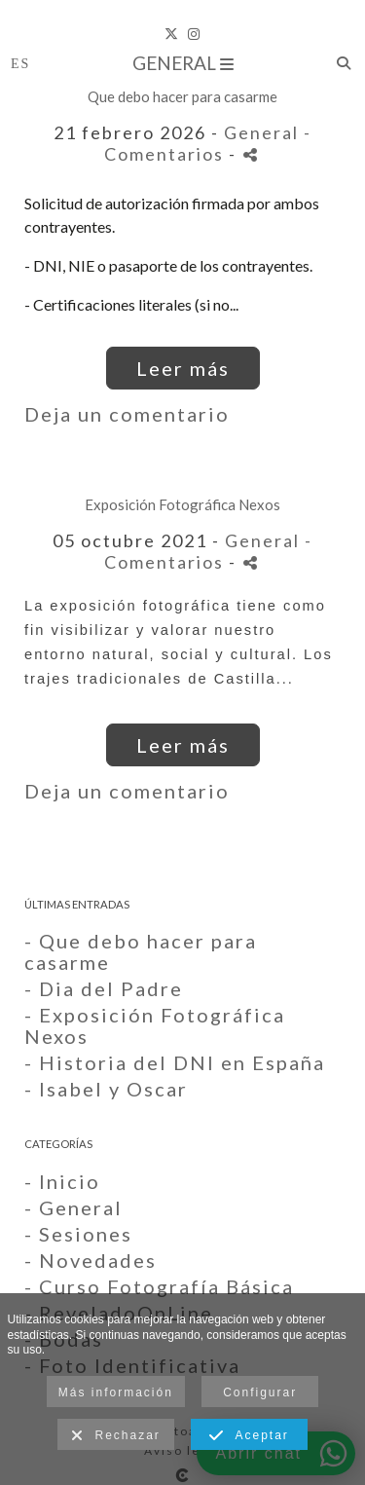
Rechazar (116, 1436)
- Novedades (90, 1260)
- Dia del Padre (103, 988)
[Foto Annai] (182, 9)
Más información (115, 1392)
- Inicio (62, 1181)
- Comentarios (207, 143)
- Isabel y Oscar (106, 1088)
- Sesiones (78, 1233)
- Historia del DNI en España (174, 1062)
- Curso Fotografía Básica (159, 1286)
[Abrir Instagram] (193, 34)
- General (73, 1207)
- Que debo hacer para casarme (140, 951)
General (183, 63)
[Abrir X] (171, 34)
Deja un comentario (127, 414)
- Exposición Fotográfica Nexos (154, 1025)
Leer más (183, 368)
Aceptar (248, 1436)
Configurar (260, 1392)
